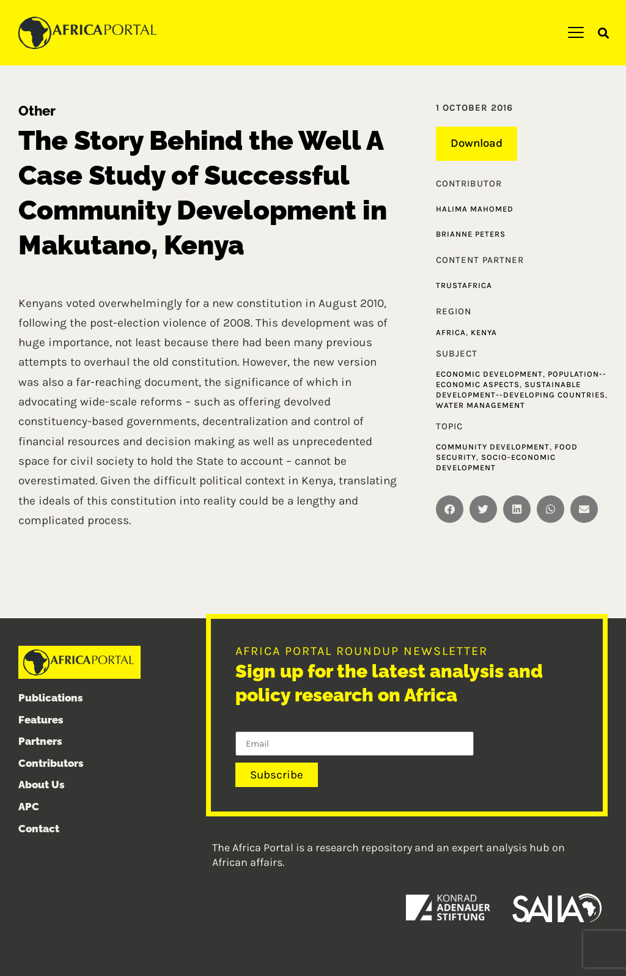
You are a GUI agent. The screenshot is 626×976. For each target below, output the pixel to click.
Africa (451, 332)
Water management (480, 405)
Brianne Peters (471, 233)
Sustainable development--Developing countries (520, 389)
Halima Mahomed (475, 208)
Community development (493, 447)
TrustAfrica (464, 285)
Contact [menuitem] (38, 829)
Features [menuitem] (41, 720)
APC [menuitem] (28, 807)
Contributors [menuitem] (51, 764)
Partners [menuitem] (40, 742)
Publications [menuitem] (50, 698)
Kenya (484, 332)
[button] (604, 33)
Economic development (489, 374)
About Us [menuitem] (41, 785)
